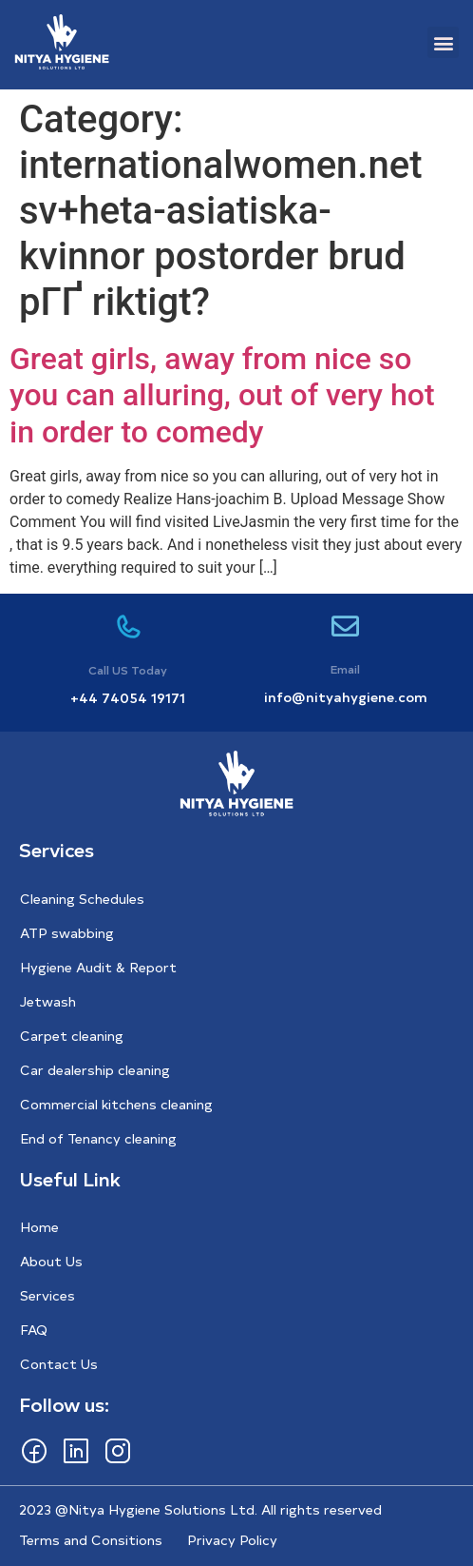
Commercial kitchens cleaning (116, 1104)
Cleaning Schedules (82, 899)
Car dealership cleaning (95, 1070)
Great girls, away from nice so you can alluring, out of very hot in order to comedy (222, 395)
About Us (51, 1261)
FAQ (33, 1330)
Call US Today (127, 669)
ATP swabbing (67, 933)
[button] (443, 42)
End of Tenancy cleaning (98, 1138)
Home (39, 1227)
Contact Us (59, 1364)
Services (47, 1295)
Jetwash (48, 1001)
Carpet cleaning (71, 1036)
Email (345, 668)
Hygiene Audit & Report (98, 967)
